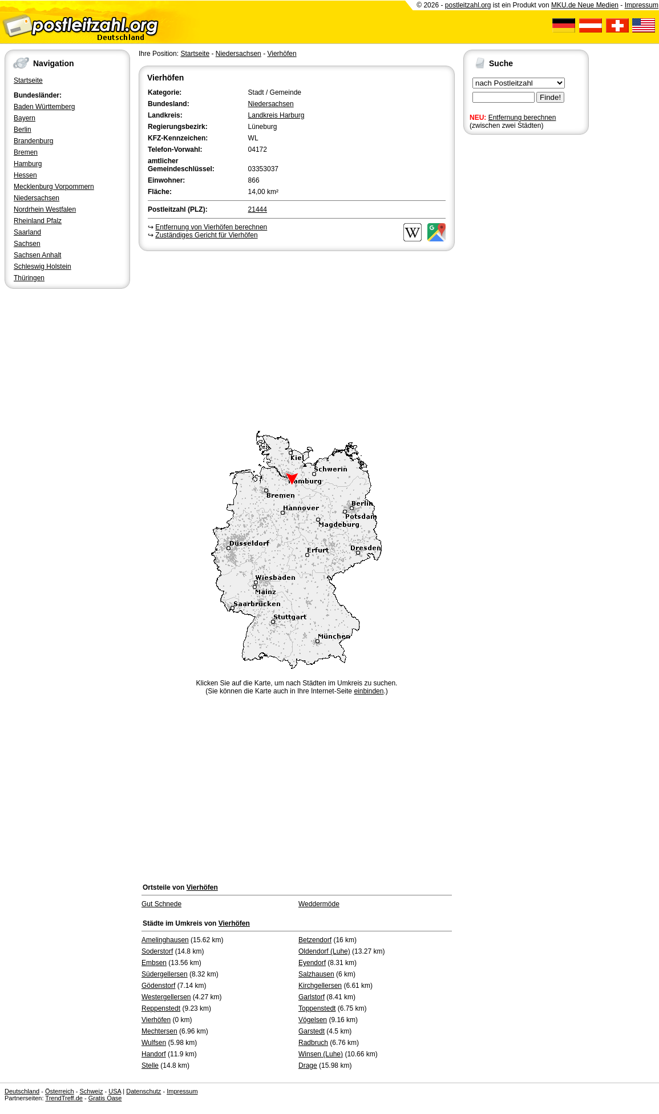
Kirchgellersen (320, 986)
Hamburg (28, 164)
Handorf (153, 1054)
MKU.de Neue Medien (584, 5)
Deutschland (22, 1091)
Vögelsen (312, 1020)
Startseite (28, 80)
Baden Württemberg (44, 107)
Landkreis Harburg (276, 115)
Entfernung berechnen (522, 118)
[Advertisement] (297, 339)
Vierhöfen (281, 54)
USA (114, 1091)
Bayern (24, 118)
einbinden (368, 691)
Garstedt (311, 1031)
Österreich (59, 1091)
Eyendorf (312, 963)
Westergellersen (166, 997)
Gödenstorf (158, 986)
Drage (307, 1065)
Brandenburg (33, 141)
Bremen (26, 152)
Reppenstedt (160, 1008)
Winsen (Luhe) (320, 1054)
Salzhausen (316, 974)
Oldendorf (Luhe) (324, 951)
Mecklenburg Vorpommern (54, 187)
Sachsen (27, 244)
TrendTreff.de (64, 1098)
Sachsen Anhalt (37, 255)
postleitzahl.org (468, 5)
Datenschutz (143, 1091)
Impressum (641, 5)
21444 (257, 209)
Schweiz (91, 1091)
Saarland (27, 232)
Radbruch (313, 1043)
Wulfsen (153, 1043)
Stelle (150, 1065)
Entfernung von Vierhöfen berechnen (211, 227)
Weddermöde (318, 904)
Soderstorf (157, 951)
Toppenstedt (316, 1008)
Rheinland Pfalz (38, 221)
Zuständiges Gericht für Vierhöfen (206, 235)
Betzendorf (314, 940)
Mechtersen (159, 1031)
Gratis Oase (105, 1098)
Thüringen (29, 278)
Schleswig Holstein (42, 267)
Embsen (154, 963)
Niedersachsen (36, 198)
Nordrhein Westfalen (45, 209)
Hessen (25, 175)
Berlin (22, 130)
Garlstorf (311, 997)
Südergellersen (164, 974)
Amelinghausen (165, 940)
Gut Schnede (161, 904)
